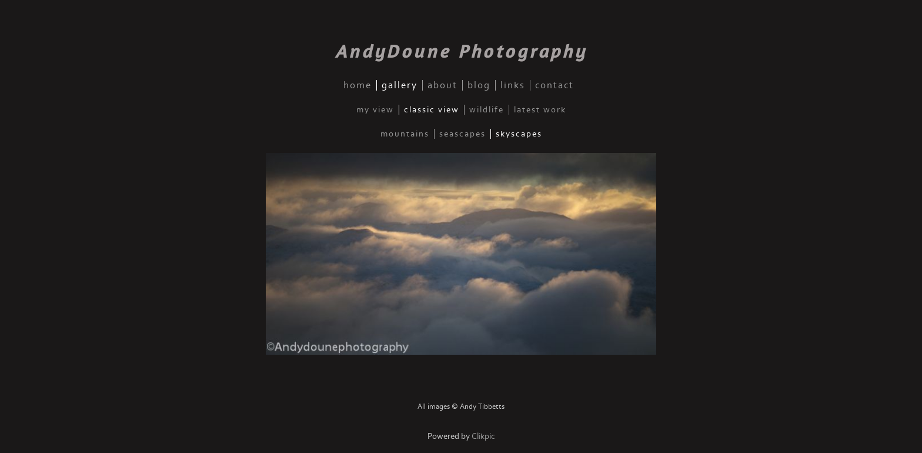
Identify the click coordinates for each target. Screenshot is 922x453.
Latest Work (540, 110)
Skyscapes (519, 134)
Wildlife (486, 110)
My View (375, 110)
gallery (399, 85)
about (442, 85)
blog (478, 85)
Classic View (431, 110)
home (357, 85)
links (512, 85)
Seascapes (462, 134)
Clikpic (483, 436)
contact (554, 85)
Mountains (404, 134)
